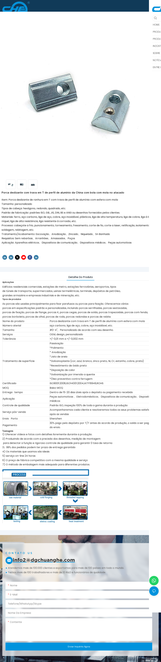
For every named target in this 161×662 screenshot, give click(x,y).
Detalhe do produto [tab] (80, 277)
